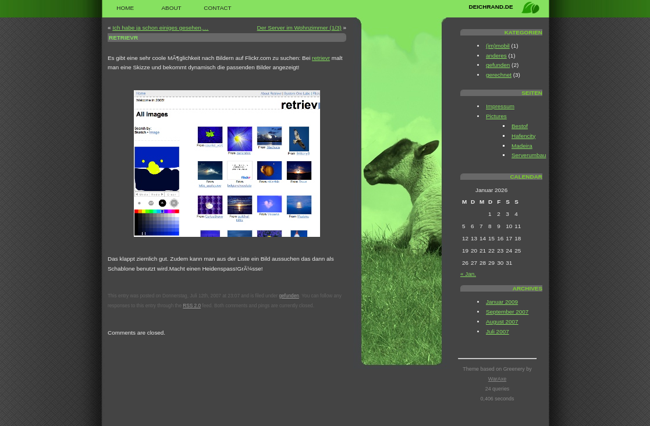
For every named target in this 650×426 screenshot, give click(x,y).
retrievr (123, 37)
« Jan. (468, 274)
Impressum (500, 106)
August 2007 (502, 321)
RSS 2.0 (192, 305)
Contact (217, 8)
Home (125, 8)
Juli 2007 (497, 331)
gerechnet (499, 75)
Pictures (496, 116)
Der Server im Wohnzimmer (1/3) (299, 27)
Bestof (520, 126)
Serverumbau (529, 155)
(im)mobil (498, 45)
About (171, 8)
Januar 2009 (502, 302)
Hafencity (523, 136)
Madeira (522, 146)
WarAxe (497, 379)
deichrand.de (491, 6)
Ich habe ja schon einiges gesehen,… (160, 27)
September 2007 (507, 311)
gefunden (289, 296)
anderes (496, 55)
